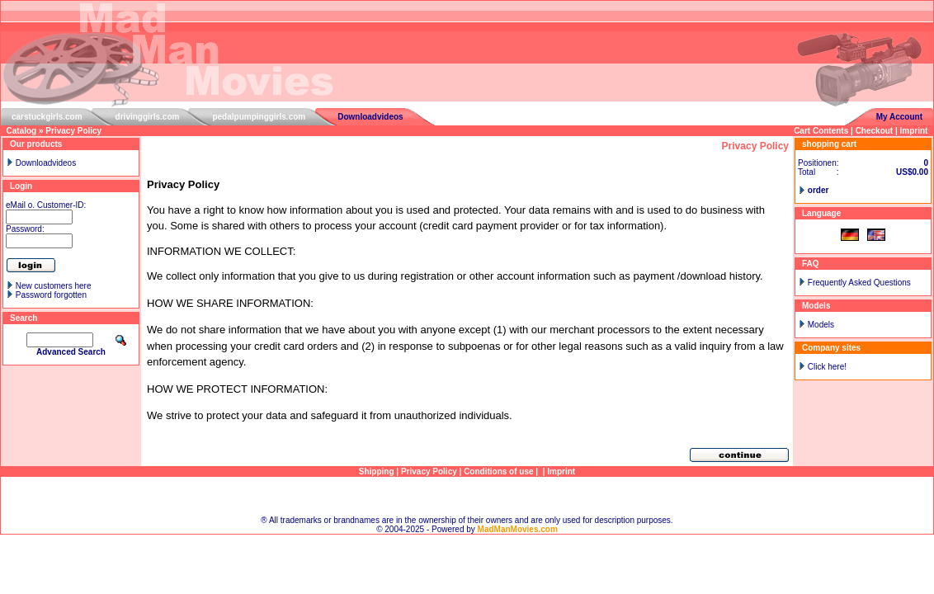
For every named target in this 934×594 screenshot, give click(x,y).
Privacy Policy (73, 130)
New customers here (54, 285)
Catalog (22, 130)
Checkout (875, 130)
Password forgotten (51, 294)
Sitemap (467, 496)
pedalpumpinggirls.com (258, 116)
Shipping (376, 471)
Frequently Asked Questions (859, 282)
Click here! (827, 366)
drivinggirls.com (148, 116)
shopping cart (829, 143)
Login (21, 186)
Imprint (914, 130)
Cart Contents (821, 130)
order (818, 190)
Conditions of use (498, 471)
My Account (899, 116)
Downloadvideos (370, 116)
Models (821, 324)
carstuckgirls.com (47, 116)
